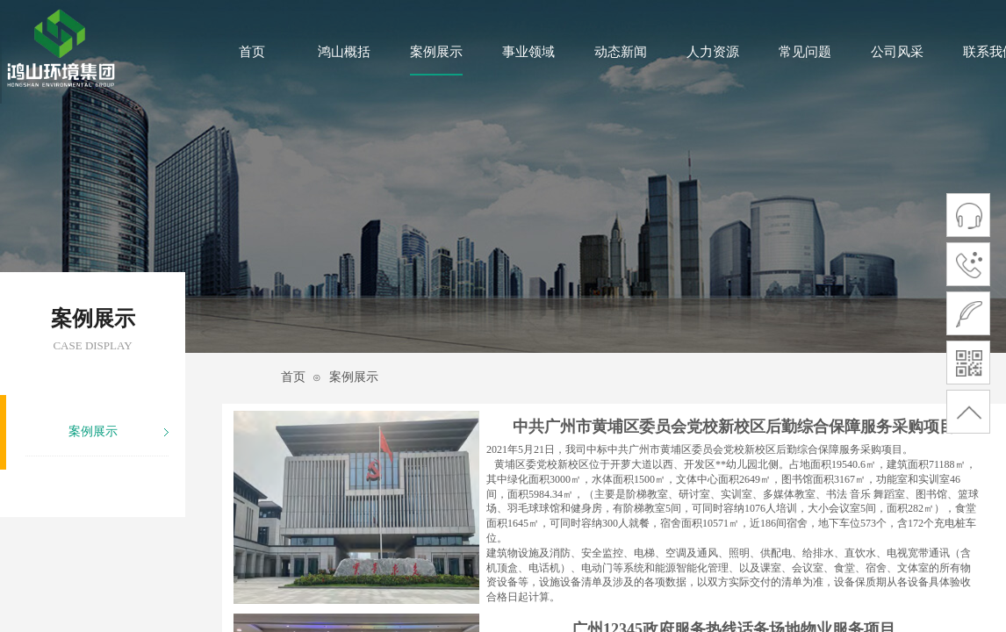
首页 (252, 52)
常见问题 (805, 52)
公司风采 (897, 52)
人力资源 (712, 52)
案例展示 (436, 52)
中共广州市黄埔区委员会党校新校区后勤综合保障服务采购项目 (734, 426)
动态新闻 (620, 52)
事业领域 (528, 52)
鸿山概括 (344, 52)
